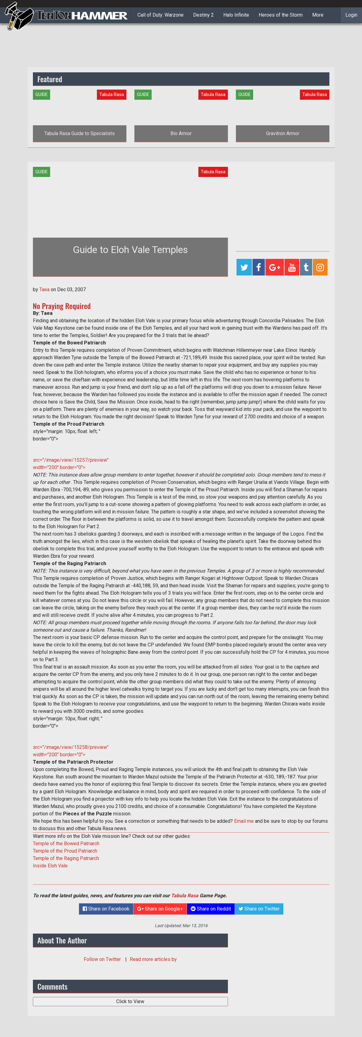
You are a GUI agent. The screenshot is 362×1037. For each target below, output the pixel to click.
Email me (244, 821)
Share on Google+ (160, 909)
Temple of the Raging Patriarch (66, 858)
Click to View (130, 1001)
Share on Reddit (211, 909)
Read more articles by (153, 959)
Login (351, 15)
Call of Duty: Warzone (160, 15)
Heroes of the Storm (281, 15)
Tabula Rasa (184, 895)
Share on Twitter (259, 909)
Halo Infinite (236, 15)
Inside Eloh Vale (50, 866)
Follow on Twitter (103, 959)
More (318, 15)
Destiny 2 (203, 15)
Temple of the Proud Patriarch (65, 851)
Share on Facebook (106, 909)
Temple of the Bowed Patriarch (66, 843)
